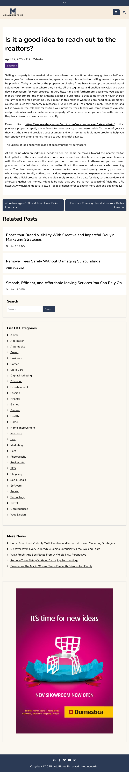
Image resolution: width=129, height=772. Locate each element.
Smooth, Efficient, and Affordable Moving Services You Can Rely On (64, 282)
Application (17, 341)
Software (16, 486)
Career (14, 364)
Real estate (17, 462)
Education (16, 381)
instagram (74, 760)
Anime (14, 335)
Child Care (16, 370)
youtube (69, 760)
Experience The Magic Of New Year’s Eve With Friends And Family (51, 566)
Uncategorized (19, 509)
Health (14, 416)
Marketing (16, 445)
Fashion (15, 393)
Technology (17, 497)
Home (14, 422)
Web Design (18, 515)
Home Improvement (22, 428)
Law (13, 439)
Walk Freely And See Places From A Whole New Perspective (48, 555)
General (15, 410)
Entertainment (19, 387)
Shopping (16, 474)
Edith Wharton (35, 59)
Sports (14, 491)
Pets (13, 451)
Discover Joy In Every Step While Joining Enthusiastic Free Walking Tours (55, 549)
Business (12, 65)
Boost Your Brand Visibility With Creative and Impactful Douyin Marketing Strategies (60, 237)
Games (14, 404)
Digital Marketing (21, 375)
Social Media (18, 480)
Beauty (14, 352)
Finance (15, 399)
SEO (13, 468)
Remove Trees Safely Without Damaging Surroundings (53, 261)
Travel (14, 503)
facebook (59, 760)
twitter (64, 760)
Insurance (16, 433)
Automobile (17, 347)
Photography (18, 457)
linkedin (54, 760)
